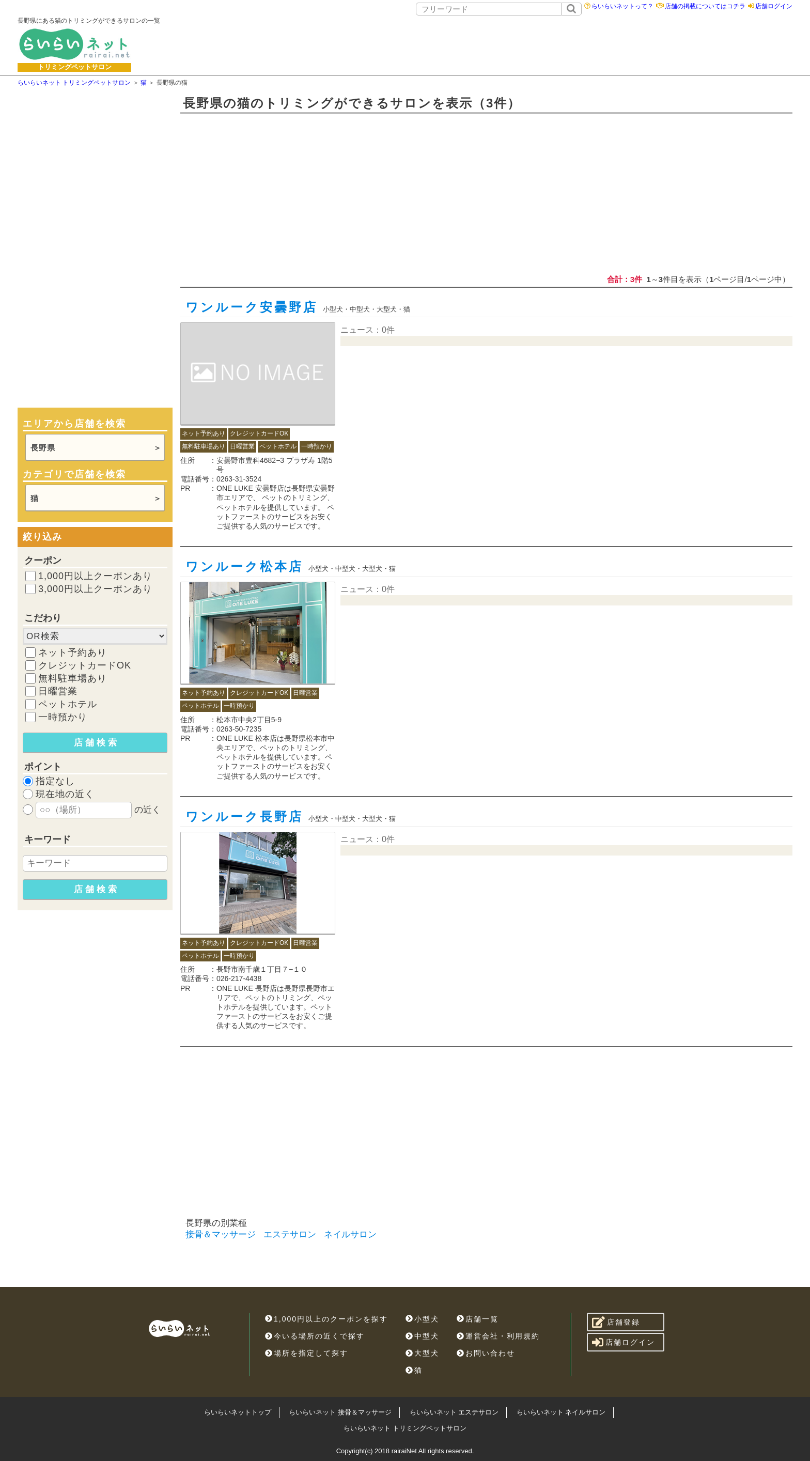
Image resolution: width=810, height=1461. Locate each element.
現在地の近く (65, 794)
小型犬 (422, 1319)
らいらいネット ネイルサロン (561, 1412)
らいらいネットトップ (237, 1412)
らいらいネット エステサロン (454, 1412)
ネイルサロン (350, 1234)
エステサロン (289, 1234)
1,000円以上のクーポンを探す (326, 1319)
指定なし (55, 781)
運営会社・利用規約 (498, 1336)
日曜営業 (57, 691)
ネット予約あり (72, 652)
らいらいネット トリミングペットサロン (405, 1428)
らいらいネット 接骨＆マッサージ (340, 1412)
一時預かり (62, 717)
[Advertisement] (490, 44)
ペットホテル (67, 704)
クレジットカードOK (84, 665)
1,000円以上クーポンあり (95, 576)
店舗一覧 (478, 1319)
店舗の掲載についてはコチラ (705, 6)
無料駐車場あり (72, 678)
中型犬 (422, 1336)
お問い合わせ (486, 1353)
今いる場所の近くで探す (315, 1336)
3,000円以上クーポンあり (95, 589)
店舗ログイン (773, 6)
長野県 (42, 447)
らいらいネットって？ (622, 6)
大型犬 (422, 1353)
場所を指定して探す (306, 1353)
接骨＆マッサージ (220, 1234)
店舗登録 (616, 1322)
